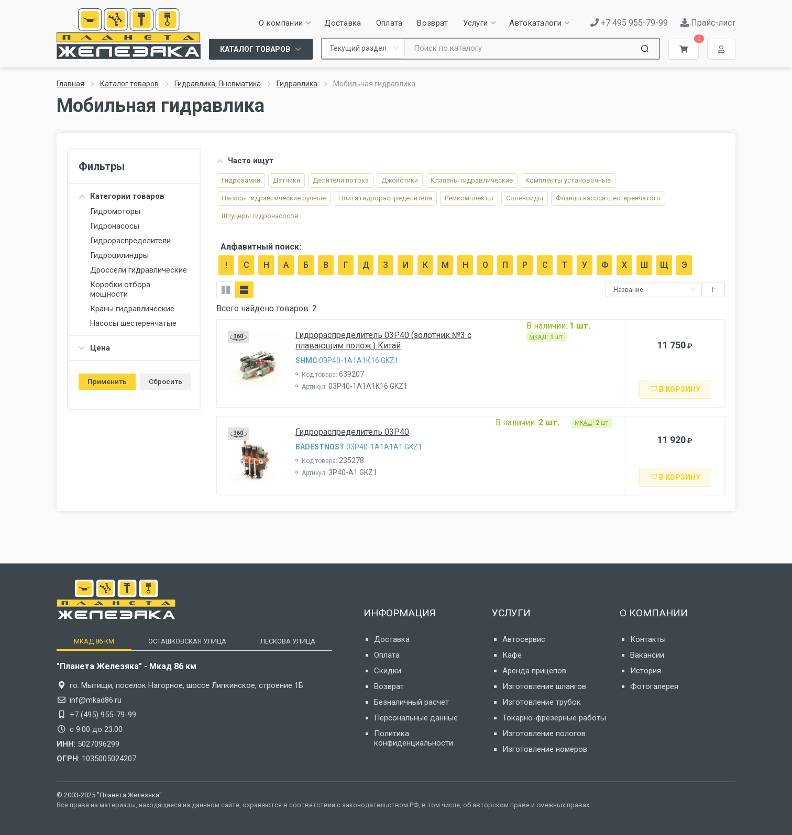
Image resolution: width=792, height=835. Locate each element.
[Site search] (521, 49)
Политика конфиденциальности (413, 738)
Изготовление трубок (541, 702)
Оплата (387, 655)
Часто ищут (244, 160)
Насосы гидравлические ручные (274, 198)
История (645, 670)
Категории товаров (121, 196)
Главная (70, 84)
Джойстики (399, 180)
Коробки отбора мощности (120, 289)
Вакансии (647, 655)
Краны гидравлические (132, 308)
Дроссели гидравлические (138, 270)
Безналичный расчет (411, 702)
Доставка (392, 639)
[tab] (94, 641)
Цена (94, 348)
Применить (107, 381)
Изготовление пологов (544, 733)
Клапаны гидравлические (472, 180)
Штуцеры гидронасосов (260, 216)
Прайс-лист (707, 23)
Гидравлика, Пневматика (217, 84)
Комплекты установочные (568, 180)
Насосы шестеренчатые (133, 323)
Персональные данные (416, 718)
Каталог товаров (129, 84)
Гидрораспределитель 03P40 (352, 432)
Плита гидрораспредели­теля (385, 198)
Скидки (387, 670)
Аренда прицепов (534, 670)
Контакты (648, 639)
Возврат (389, 686)
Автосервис (523, 639)
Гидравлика (297, 84)
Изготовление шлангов (544, 686)
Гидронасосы (114, 226)
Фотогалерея (654, 686)
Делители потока (341, 180)
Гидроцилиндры (119, 255)
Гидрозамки (241, 180)
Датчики (286, 180)
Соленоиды (524, 198)
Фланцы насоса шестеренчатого (608, 198)
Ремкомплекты (469, 198)
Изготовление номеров (544, 749)
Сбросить (165, 381)
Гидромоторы (115, 211)
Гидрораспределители (130, 240)
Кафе (512, 655)
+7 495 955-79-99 (629, 23)
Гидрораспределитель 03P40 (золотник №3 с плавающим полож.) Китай (383, 340)
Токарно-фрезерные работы (554, 718)
